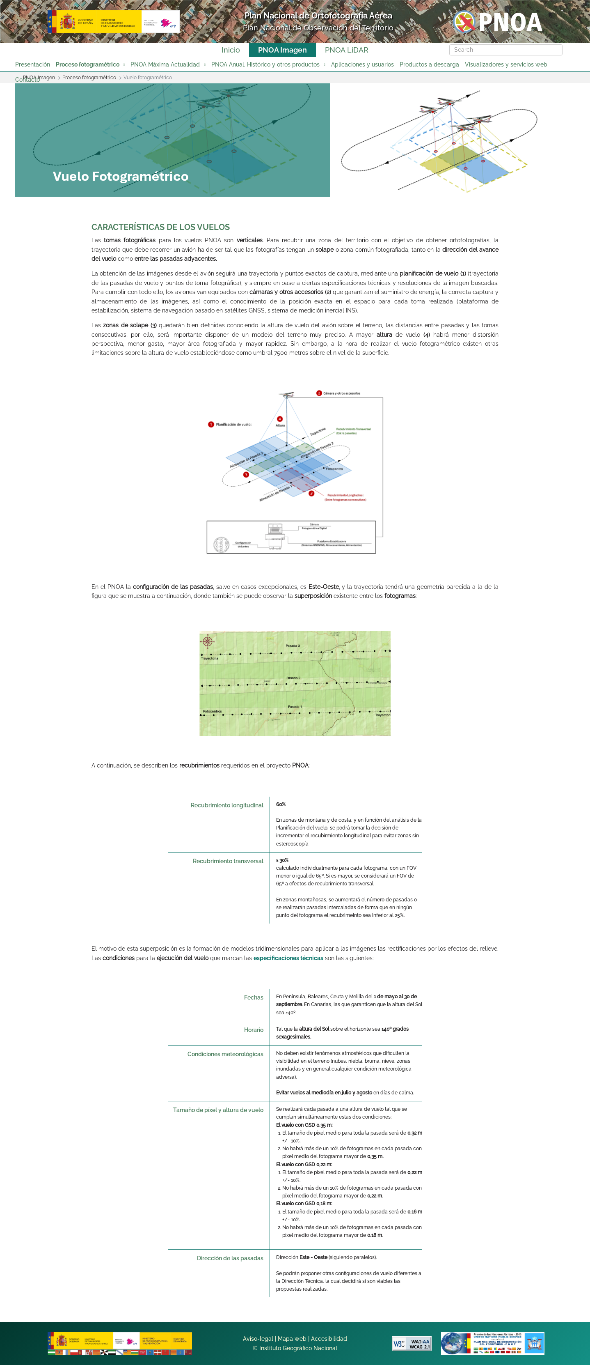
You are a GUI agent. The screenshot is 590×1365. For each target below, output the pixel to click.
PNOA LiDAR (346, 50)
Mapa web (292, 1338)
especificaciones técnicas (288, 958)
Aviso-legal (258, 1338)
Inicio (231, 50)
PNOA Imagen (282, 50)
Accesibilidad (329, 1338)
